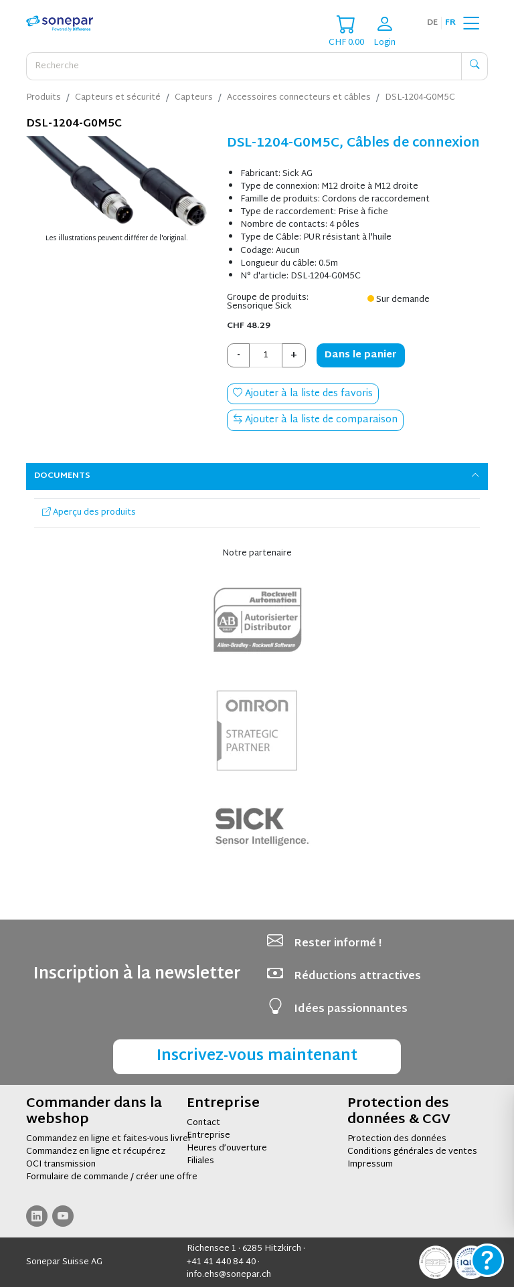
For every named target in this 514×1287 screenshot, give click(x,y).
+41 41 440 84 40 (221, 1262)
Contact (203, 1123)
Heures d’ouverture (227, 1148)
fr (450, 23)
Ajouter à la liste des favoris (303, 394)
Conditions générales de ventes (412, 1152)
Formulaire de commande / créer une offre (111, 1177)
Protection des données (396, 1139)
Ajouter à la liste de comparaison (315, 420)
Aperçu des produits (89, 513)
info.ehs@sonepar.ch (229, 1275)
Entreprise (208, 1136)
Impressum (370, 1164)
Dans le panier (361, 355)
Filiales (200, 1161)
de (432, 23)
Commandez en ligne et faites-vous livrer (108, 1139)
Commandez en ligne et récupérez (95, 1152)
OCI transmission (61, 1164)
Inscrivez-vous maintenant (257, 1056)
